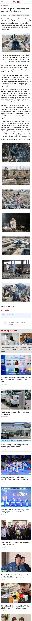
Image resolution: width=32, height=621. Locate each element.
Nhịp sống (4, 384)
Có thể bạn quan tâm (9, 331)
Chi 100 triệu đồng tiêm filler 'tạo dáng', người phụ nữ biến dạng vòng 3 (9, 349)
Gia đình (3, 579)
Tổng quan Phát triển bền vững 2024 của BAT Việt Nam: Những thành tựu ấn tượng (16, 379)
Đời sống (5, 5)
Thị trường (4, 416)
